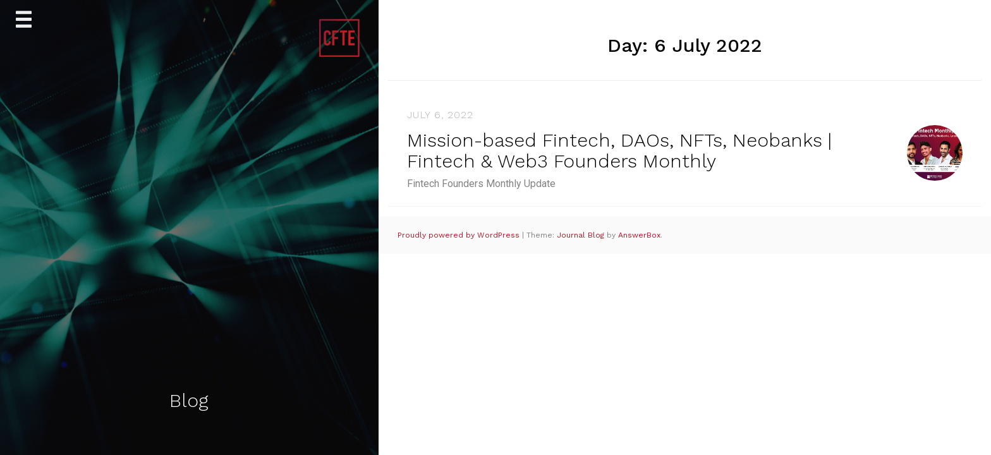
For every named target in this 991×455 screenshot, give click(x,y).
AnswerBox (639, 235)
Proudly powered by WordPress (460, 235)
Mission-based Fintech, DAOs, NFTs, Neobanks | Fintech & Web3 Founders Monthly (619, 150)
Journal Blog (582, 235)
